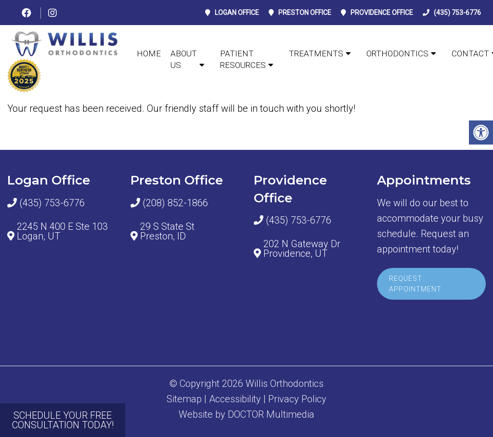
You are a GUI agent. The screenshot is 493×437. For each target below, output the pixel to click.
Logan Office (237, 12)
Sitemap (184, 399)
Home (149, 53)
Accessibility (235, 399)
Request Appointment (415, 284)
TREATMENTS (316, 53)
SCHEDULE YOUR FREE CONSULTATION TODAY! (63, 420)
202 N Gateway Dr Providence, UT (301, 248)
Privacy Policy (297, 399)
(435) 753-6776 (457, 12)
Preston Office (304, 12)
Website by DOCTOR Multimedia (246, 414)
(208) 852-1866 (175, 203)
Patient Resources (243, 59)
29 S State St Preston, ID (167, 231)
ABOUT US (183, 59)
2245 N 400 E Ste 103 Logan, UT (62, 231)
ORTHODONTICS (397, 53)
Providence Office (381, 12)
